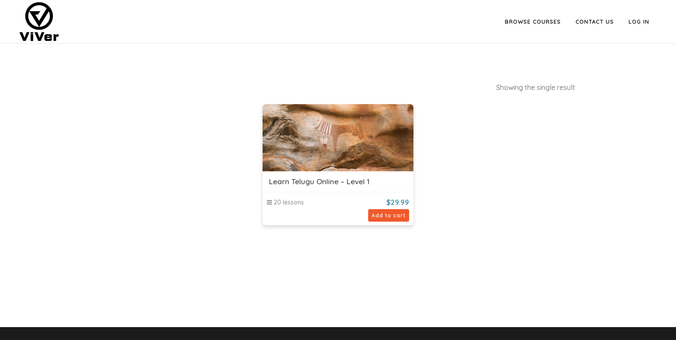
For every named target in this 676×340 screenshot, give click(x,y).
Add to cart (389, 215)
